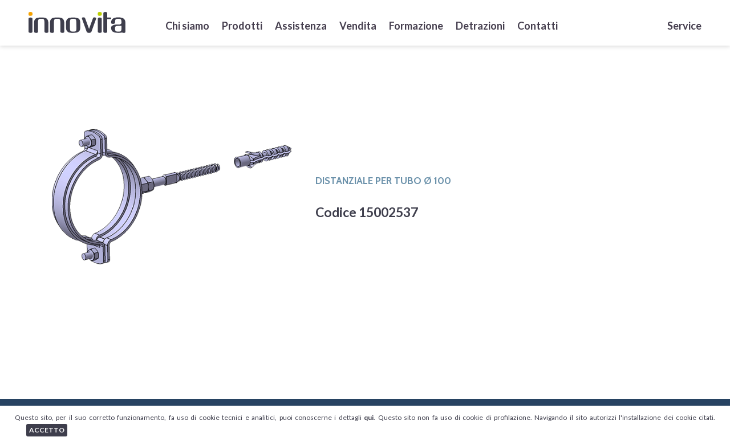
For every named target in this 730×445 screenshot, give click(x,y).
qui (369, 417)
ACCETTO (46, 430)
